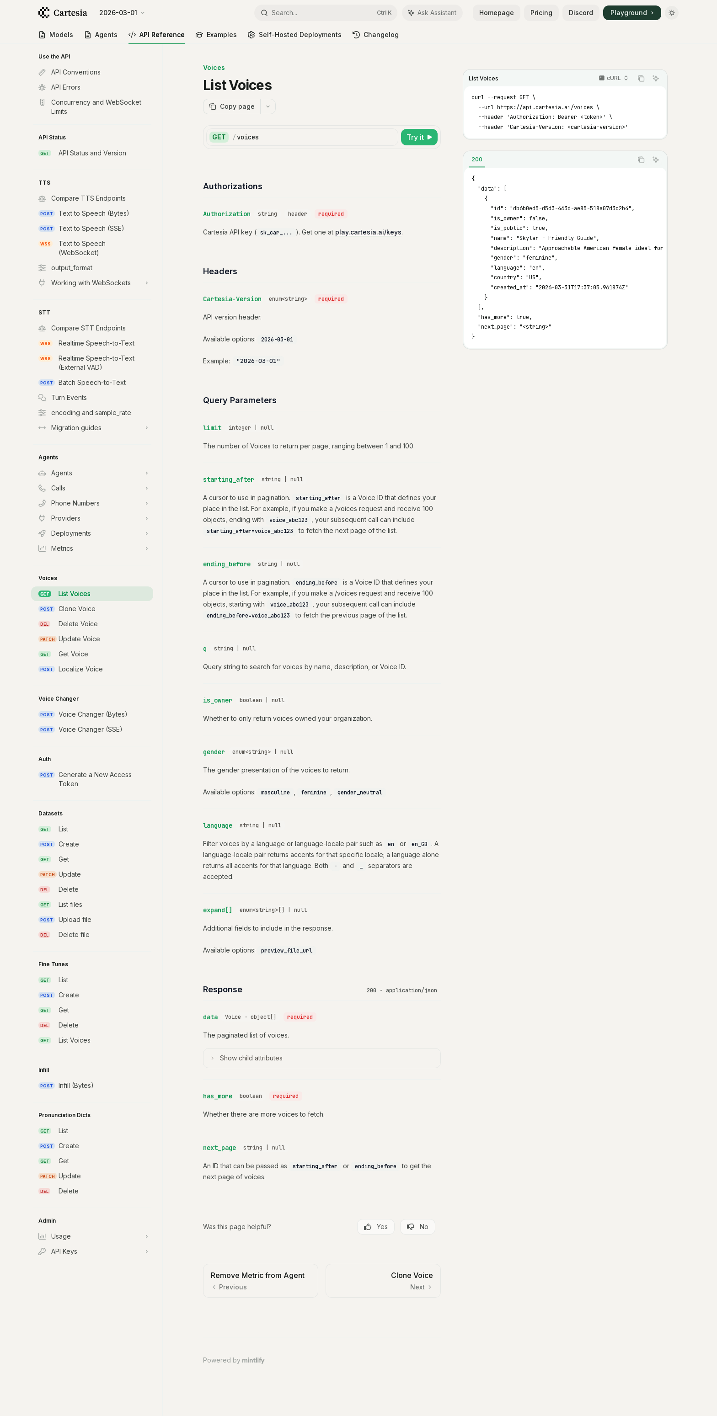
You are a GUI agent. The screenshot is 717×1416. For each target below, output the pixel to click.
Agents (101, 37)
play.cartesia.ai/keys (368, 232)
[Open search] (325, 13)
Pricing (541, 12)
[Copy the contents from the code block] (641, 79)
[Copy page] (231, 106)
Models (55, 37)
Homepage (496, 12)
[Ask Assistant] (656, 79)
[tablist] (547, 160)
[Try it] (419, 137)
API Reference (156, 37)
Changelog (376, 37)
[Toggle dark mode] (672, 13)
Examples (216, 37)
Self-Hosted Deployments (295, 37)
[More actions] (268, 106)
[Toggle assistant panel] (432, 13)
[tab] (477, 159)
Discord (581, 12)
